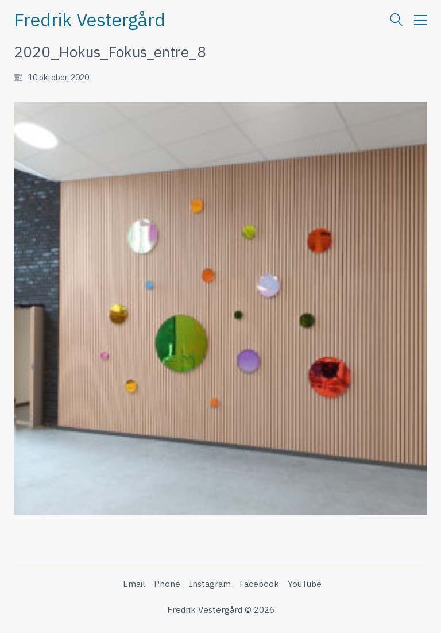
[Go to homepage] (89, 19)
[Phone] (167, 584)
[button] (420, 20)
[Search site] (396, 21)
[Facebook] (259, 584)
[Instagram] (210, 584)
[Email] (134, 584)
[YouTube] (305, 584)
